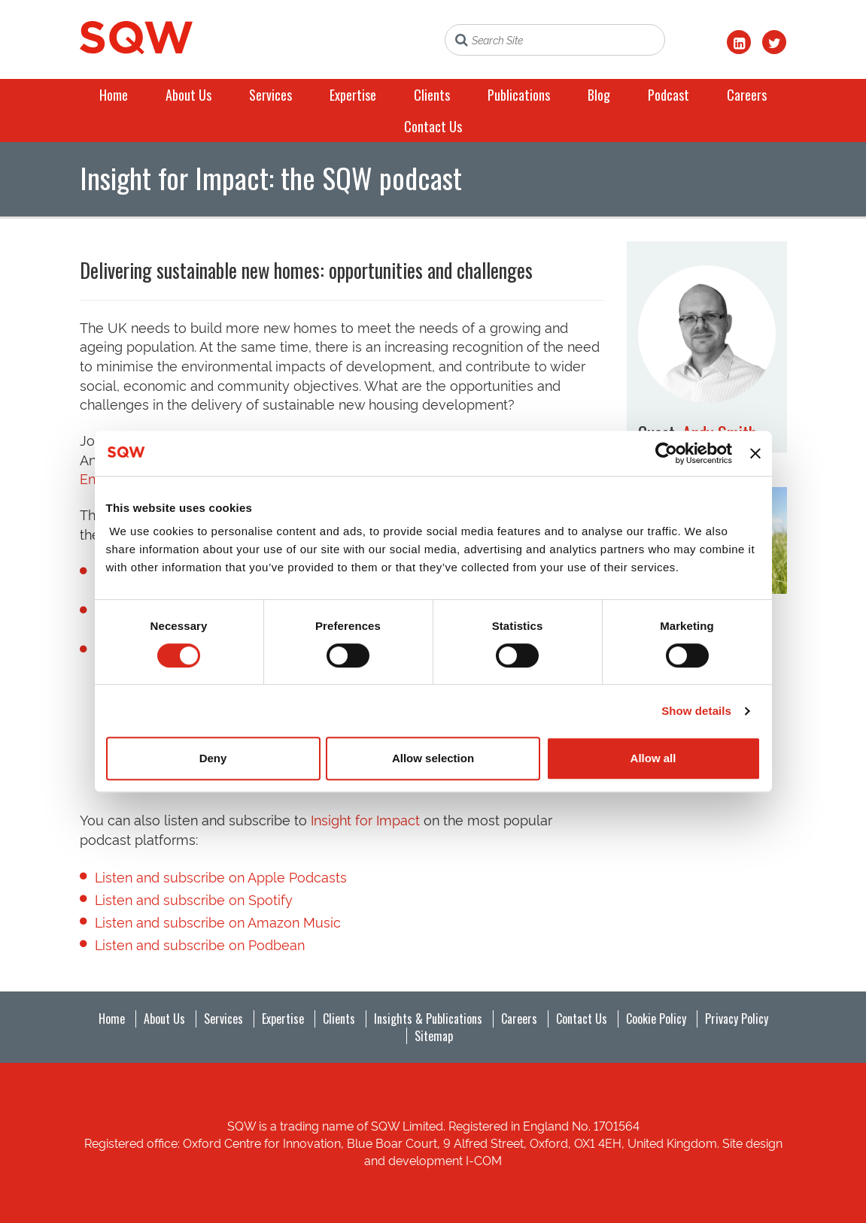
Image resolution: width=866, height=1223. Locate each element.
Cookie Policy (656, 1019)
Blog (599, 94)
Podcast (668, 94)
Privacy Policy (736, 1019)
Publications (519, 94)
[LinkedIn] (739, 42)
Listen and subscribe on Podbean (200, 943)
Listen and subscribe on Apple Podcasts (221, 876)
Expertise (353, 94)
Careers (747, 94)
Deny (213, 758)
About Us (188, 94)
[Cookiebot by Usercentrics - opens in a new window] (666, 453)
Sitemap (434, 1036)
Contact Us (433, 126)
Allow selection (433, 758)
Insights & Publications (428, 1019)
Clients (432, 94)
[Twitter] (774, 42)
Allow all (653, 758)
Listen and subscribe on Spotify (194, 898)
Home (113, 94)
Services (270, 94)
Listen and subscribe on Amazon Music (218, 921)
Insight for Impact (365, 819)
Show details (696, 710)
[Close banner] (755, 453)
